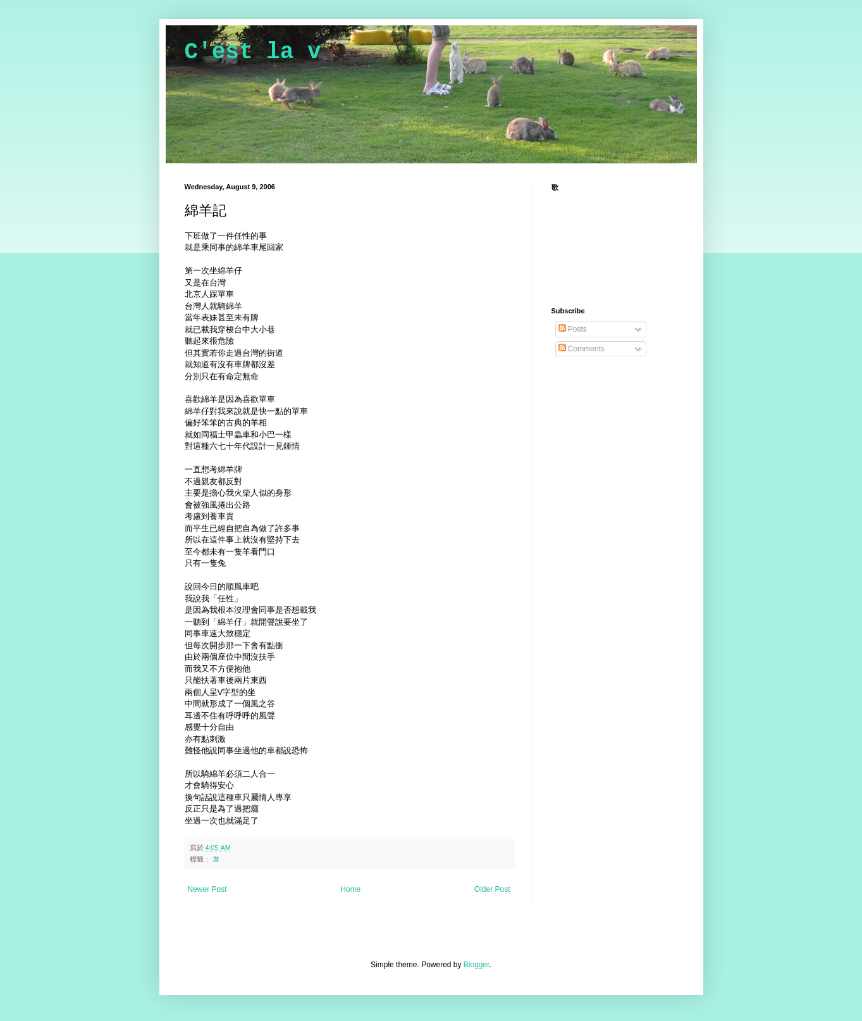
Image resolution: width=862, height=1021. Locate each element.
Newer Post (207, 889)
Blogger (476, 964)
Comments (581, 348)
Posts (572, 329)
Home (350, 889)
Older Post (492, 889)
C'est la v (253, 52)
